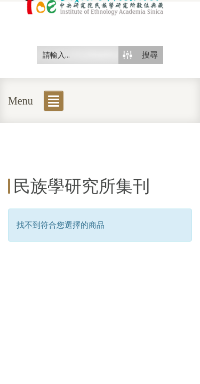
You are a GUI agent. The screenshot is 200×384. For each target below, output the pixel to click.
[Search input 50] (78, 55)
